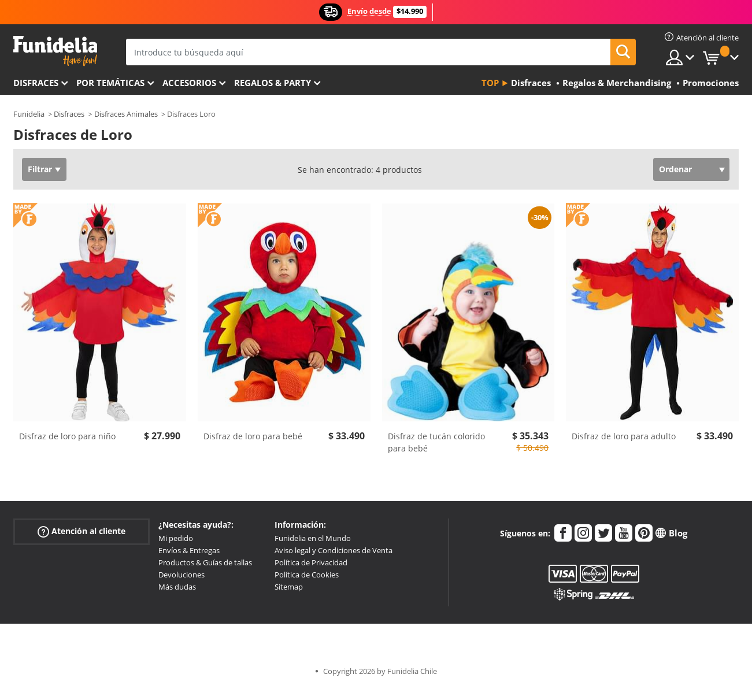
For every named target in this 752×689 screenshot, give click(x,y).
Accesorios (189, 82)
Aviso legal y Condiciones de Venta (333, 550)
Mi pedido (175, 538)
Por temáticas (110, 82)
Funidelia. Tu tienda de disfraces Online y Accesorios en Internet (55, 51)
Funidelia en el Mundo (313, 538)
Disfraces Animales (126, 114)
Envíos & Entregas (189, 550)
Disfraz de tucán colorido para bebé (436, 442)
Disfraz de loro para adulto (624, 436)
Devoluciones (181, 574)
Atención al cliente (81, 531)
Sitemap (289, 586)
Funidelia (29, 114)
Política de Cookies (307, 574)
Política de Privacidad (311, 562)
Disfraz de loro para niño (67, 436)
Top (490, 82)
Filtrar (40, 169)
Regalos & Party (272, 82)
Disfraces (35, 82)
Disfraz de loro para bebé (252, 436)
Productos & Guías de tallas (205, 562)
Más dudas (177, 586)
